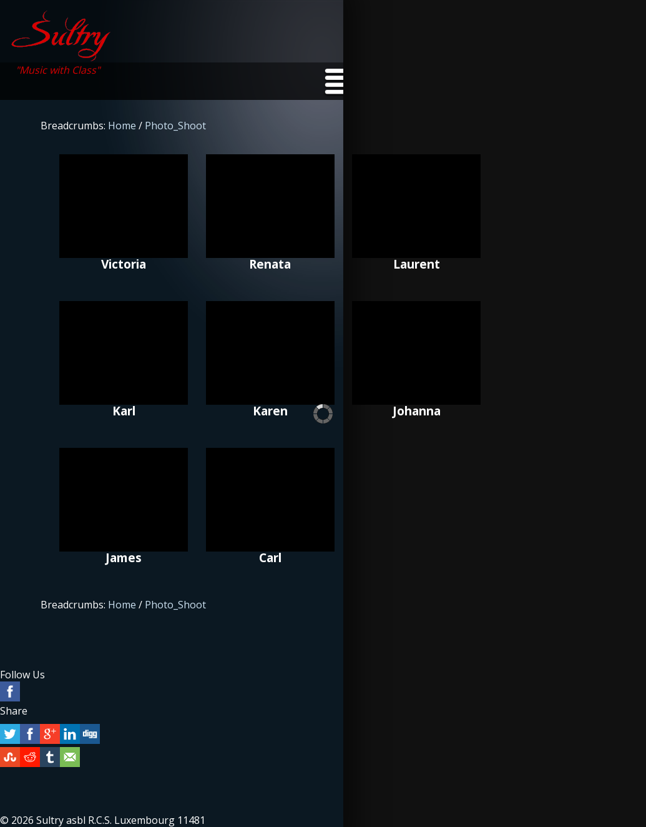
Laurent (416, 206)
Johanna (416, 353)
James (123, 500)
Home (122, 125)
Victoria (123, 206)
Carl (270, 500)
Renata (270, 206)
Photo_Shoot (175, 125)
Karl (123, 353)
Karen (270, 353)
